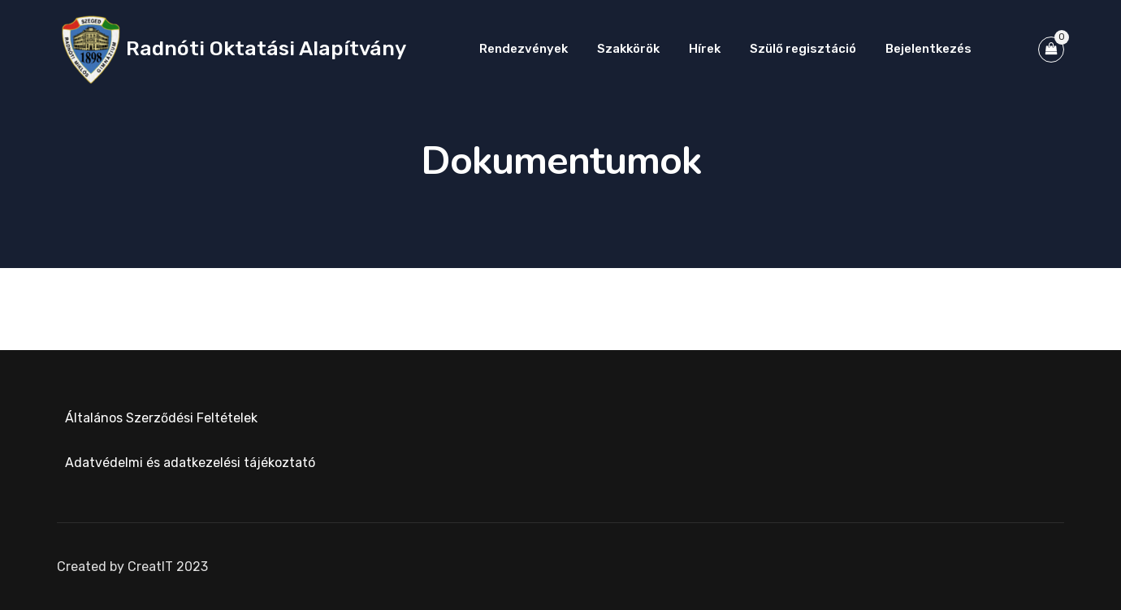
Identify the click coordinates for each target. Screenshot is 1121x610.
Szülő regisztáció (803, 48)
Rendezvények (523, 48)
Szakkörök (628, 48)
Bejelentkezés (928, 48)
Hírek (705, 48)
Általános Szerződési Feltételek (161, 418)
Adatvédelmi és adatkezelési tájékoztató (190, 462)
